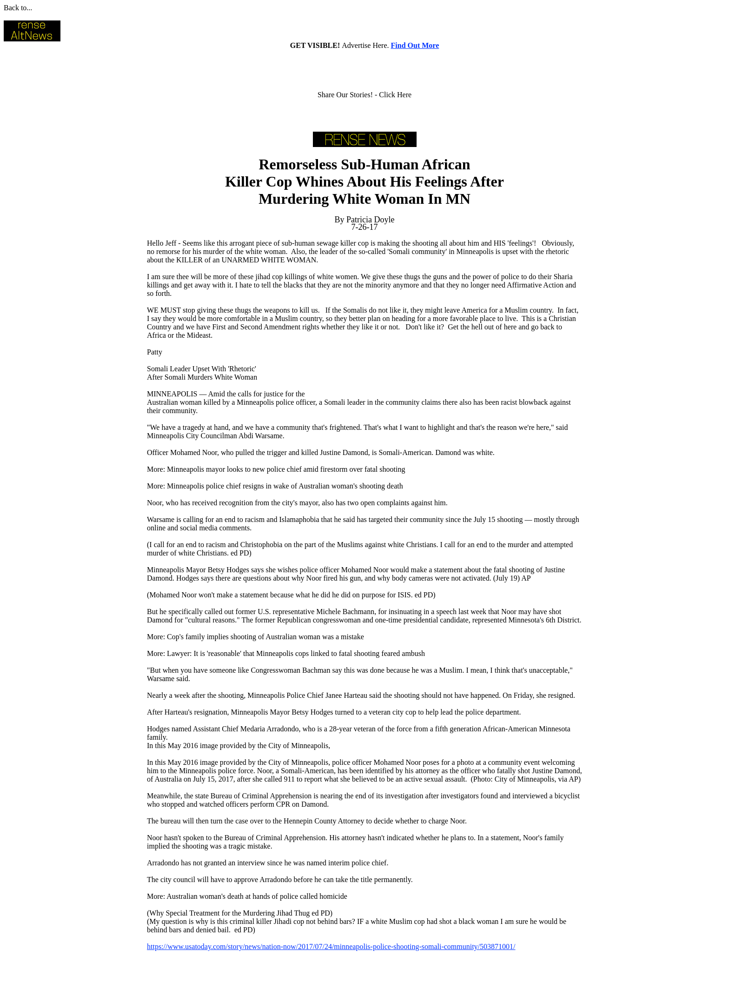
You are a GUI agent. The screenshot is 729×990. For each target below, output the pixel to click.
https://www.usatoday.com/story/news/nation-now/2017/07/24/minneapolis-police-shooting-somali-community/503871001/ (331, 946)
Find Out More (415, 45)
